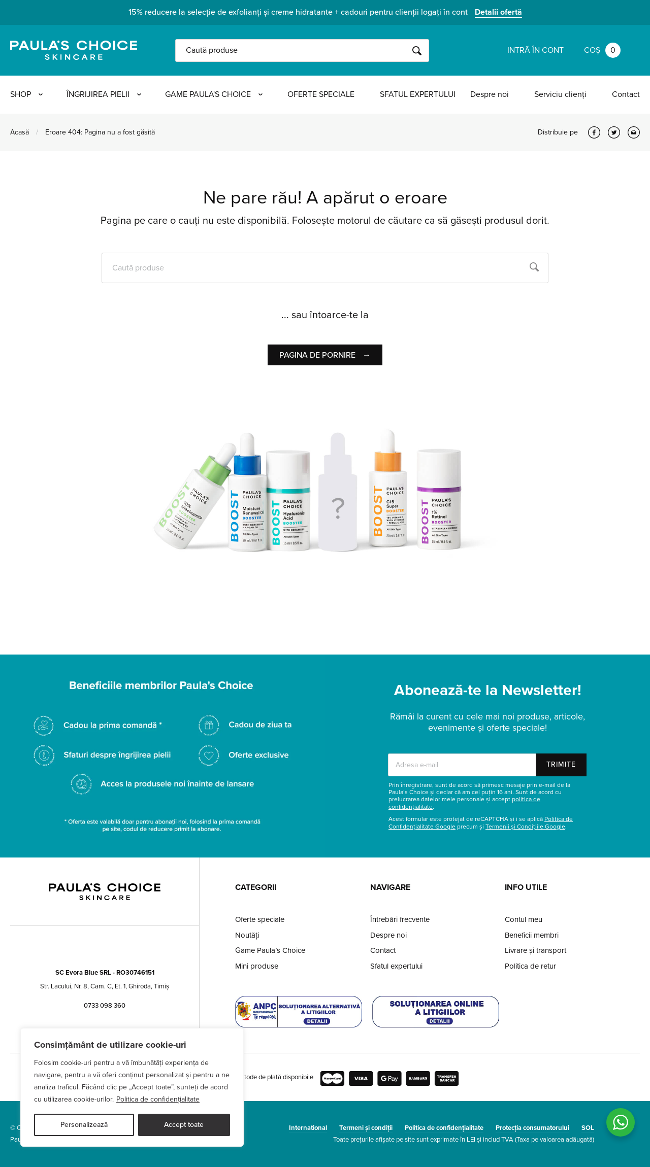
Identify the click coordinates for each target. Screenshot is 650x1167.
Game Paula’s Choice (270, 950)
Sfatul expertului (421, 94)
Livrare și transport (535, 950)
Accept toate (184, 1124)
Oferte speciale (324, 94)
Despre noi (489, 94)
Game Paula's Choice (217, 94)
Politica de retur (530, 966)
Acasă (19, 132)
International (308, 1128)
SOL (587, 1128)
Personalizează (84, 1124)
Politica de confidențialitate (158, 1099)
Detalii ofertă (498, 12)
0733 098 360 (104, 1006)
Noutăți (247, 935)
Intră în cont (535, 50)
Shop (26, 94)
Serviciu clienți (560, 94)
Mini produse (256, 966)
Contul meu (523, 919)
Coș (602, 50)
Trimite (561, 764)
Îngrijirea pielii (105, 94)
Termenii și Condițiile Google (525, 826)
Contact (626, 94)
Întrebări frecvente (400, 919)
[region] (132, 1087)
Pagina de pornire (325, 355)
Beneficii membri (532, 935)
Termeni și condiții (366, 1128)
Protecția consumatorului (532, 1128)
